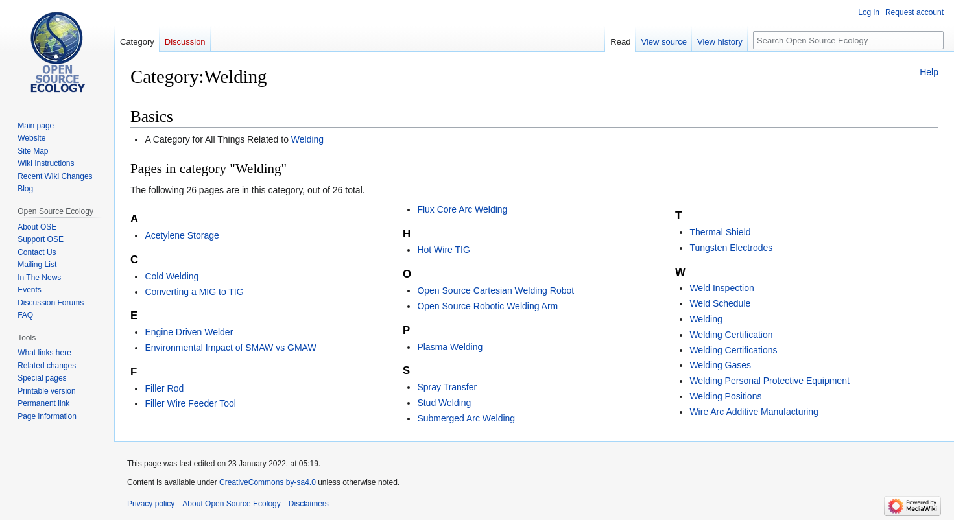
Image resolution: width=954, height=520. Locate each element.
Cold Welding (171, 276)
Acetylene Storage (182, 235)
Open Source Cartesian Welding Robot (495, 290)
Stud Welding (444, 402)
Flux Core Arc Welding (462, 209)
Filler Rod (164, 388)
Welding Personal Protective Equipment (769, 380)
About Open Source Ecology (231, 503)
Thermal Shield (719, 232)
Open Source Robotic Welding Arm (487, 306)
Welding (307, 139)
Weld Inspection (721, 288)
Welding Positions (725, 396)
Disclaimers (309, 503)
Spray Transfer (447, 387)
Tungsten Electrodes (730, 247)
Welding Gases (720, 365)
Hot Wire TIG (443, 249)
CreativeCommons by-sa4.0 (267, 482)
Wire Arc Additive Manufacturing (753, 412)
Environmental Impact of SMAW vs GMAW (230, 347)
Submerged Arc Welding (466, 418)
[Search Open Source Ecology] (848, 40)
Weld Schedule (719, 303)
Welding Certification (730, 334)
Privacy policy (150, 503)
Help (929, 72)
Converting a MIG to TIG (194, 292)
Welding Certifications (733, 350)
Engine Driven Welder (189, 332)
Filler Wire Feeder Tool (190, 403)
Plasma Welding (450, 347)
